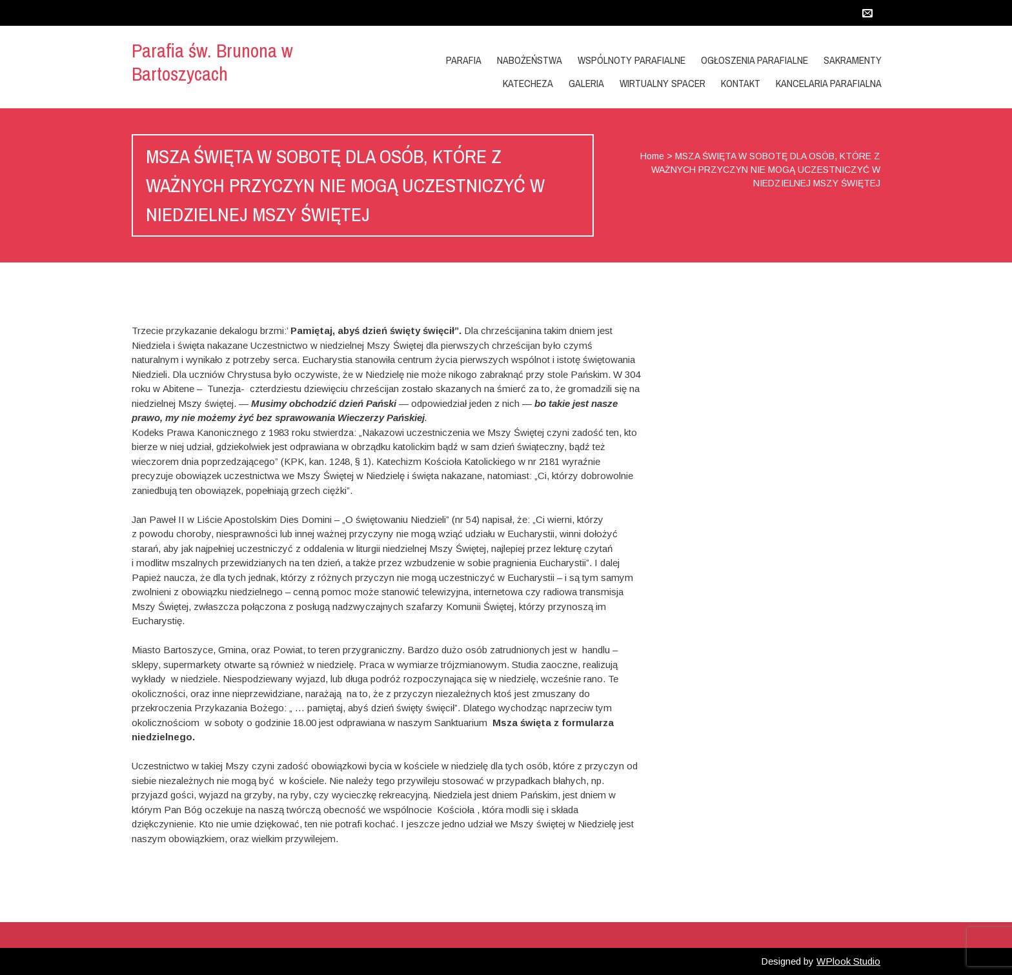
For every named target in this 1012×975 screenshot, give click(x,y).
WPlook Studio (848, 961)
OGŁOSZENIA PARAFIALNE (754, 60)
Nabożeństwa (529, 60)
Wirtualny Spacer (662, 83)
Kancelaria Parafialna (829, 83)
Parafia (463, 60)
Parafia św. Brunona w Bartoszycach (212, 61)
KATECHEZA (528, 83)
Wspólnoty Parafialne (631, 60)
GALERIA (586, 83)
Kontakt (740, 83)
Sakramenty (853, 60)
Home (652, 156)
